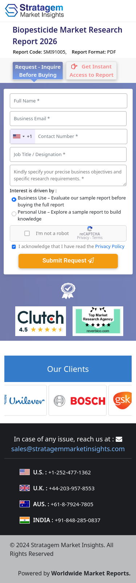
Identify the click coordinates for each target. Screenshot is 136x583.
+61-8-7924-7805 (72, 504)
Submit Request (68, 260)
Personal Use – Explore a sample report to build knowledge (69, 215)
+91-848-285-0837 (77, 520)
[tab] (91, 71)
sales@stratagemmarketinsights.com (68, 448)
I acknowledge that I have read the (71, 246)
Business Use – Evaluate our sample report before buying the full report (72, 201)
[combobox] (22, 136)
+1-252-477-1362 (69, 472)
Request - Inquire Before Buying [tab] (38, 71)
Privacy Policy (109, 246)
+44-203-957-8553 (72, 488)
